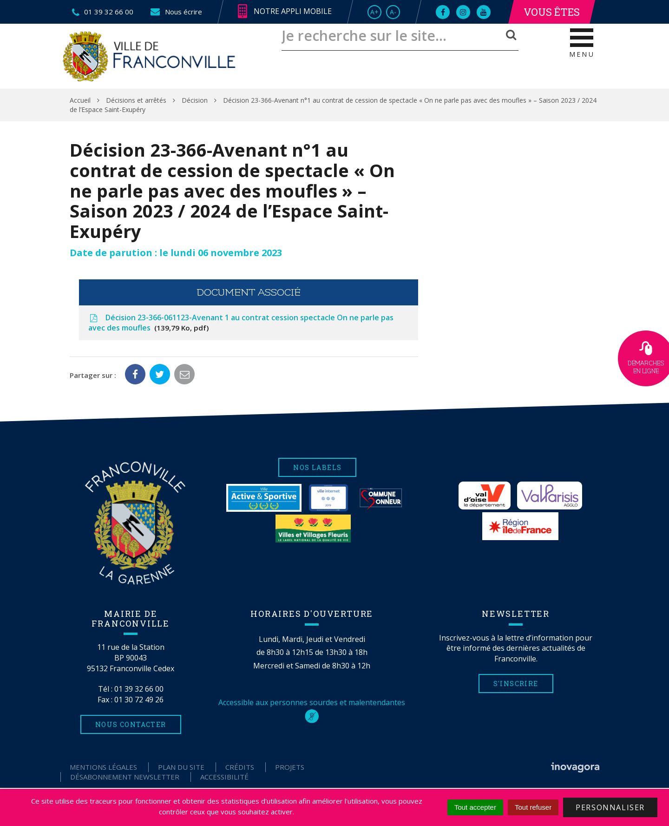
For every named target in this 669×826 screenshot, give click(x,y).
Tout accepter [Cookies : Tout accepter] (475, 807)
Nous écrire (176, 11)
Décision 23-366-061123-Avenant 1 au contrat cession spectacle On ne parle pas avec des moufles (241, 322)
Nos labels (317, 467)
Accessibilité (224, 776)
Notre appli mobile (285, 11)
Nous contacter (130, 724)
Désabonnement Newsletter (124, 776)
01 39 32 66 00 (139, 689)
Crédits (239, 767)
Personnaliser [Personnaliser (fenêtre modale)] (610, 807)
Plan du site (181, 767)
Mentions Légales (103, 767)
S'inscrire (515, 683)
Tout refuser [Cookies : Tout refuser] (533, 807)
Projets (289, 767)
